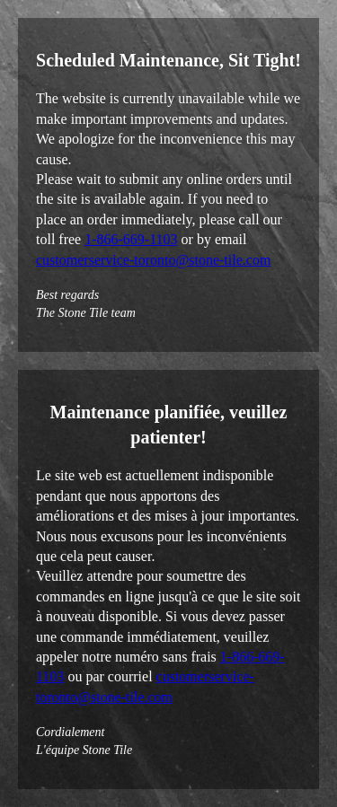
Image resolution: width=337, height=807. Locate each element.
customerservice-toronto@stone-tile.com (153, 260)
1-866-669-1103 (130, 239)
